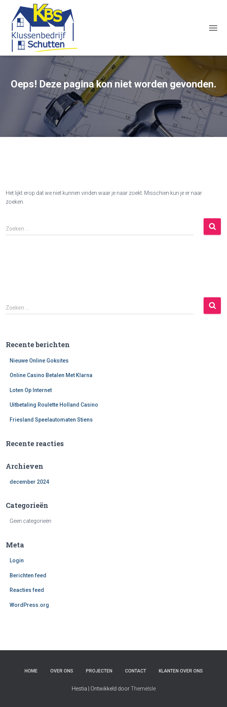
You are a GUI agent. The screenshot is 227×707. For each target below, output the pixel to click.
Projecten (99, 671)
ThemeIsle (143, 689)
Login (17, 560)
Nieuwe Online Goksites (39, 361)
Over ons (61, 671)
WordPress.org (29, 605)
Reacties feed (27, 590)
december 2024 (29, 482)
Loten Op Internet (31, 390)
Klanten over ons (181, 671)
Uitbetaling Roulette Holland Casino (54, 405)
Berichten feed (28, 575)
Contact (135, 671)
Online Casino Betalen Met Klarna (51, 375)
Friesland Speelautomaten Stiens (51, 420)
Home (31, 671)
